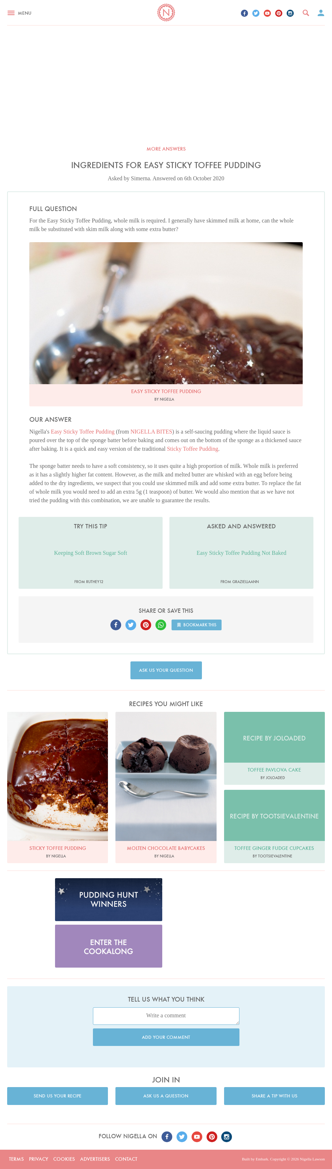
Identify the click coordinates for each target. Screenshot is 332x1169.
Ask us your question (166, 670)
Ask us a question (165, 1096)
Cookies (64, 1159)
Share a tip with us (274, 1096)
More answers (166, 149)
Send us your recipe (57, 1096)
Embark (262, 1159)
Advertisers (95, 1159)
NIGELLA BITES (151, 432)
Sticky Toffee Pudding (192, 449)
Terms (16, 1159)
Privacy (38, 1159)
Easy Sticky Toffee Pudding (82, 432)
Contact (126, 1159)
